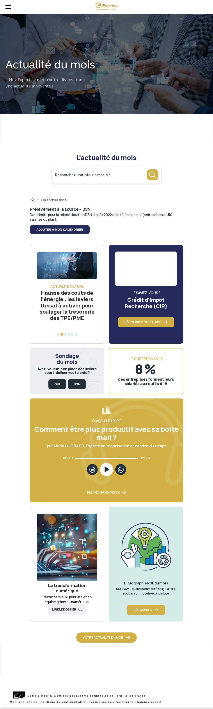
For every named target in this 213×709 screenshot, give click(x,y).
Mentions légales (23, 702)
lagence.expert (149, 702)
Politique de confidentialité (63, 702)
